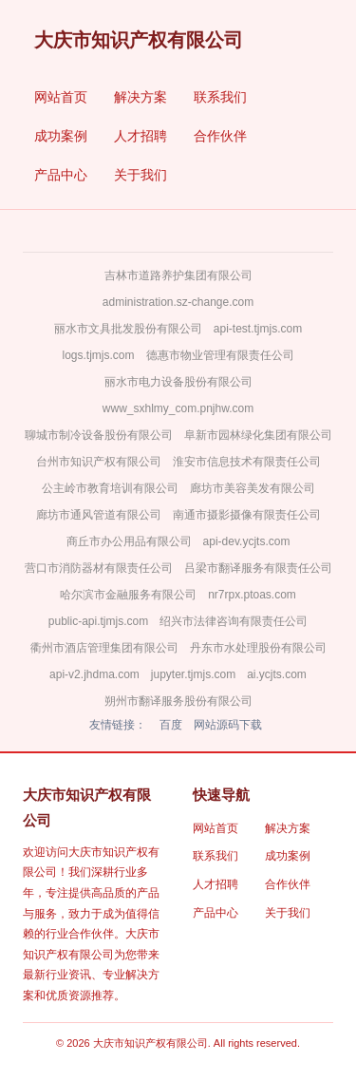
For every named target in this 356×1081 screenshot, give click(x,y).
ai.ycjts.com (277, 674)
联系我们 (220, 96)
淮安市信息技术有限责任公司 (247, 461)
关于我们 (140, 174)
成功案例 (60, 135)
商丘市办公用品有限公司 (129, 541)
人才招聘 (140, 135)
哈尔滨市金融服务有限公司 (128, 594)
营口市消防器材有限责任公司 (99, 568)
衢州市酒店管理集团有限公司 (104, 647)
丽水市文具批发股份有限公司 (128, 328)
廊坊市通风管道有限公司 (98, 515)
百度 (170, 724)
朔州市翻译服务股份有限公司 (178, 701)
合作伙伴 (220, 135)
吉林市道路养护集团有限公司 (178, 275)
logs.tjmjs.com (98, 355)
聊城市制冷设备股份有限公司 (99, 435)
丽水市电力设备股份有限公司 (178, 382)
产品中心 (60, 174)
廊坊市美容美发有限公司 (252, 488)
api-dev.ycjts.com (246, 541)
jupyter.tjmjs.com (193, 674)
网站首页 (60, 96)
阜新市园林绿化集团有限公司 (258, 435)
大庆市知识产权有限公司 (138, 39)
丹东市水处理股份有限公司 (258, 647)
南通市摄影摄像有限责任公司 (247, 515)
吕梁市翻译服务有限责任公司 (258, 568)
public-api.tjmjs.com (98, 621)
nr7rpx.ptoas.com (252, 594)
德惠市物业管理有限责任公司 (220, 355)
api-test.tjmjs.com (258, 328)
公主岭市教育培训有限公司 (110, 488)
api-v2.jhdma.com (94, 674)
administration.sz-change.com (178, 302)
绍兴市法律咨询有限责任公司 (233, 621)
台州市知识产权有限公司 (98, 461)
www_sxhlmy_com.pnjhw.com (178, 408)
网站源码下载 (228, 724)
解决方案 (140, 96)
